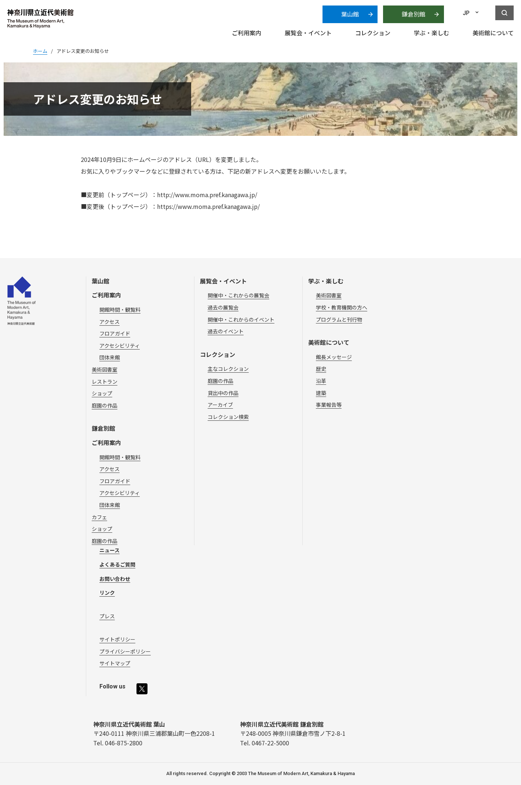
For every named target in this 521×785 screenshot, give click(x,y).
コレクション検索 (228, 416)
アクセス (109, 321)
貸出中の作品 (223, 393)
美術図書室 (104, 369)
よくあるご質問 (117, 564)
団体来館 (109, 357)
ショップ (102, 393)
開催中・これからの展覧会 (238, 295)
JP (466, 13)
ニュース (109, 550)
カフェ (99, 517)
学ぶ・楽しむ (325, 280)
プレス (107, 616)
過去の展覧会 (223, 307)
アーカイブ (220, 404)
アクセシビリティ (119, 345)
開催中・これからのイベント (241, 319)
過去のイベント (226, 331)
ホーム (40, 50)
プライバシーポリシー (125, 651)
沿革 (321, 380)
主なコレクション (228, 368)
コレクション (217, 354)
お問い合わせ (114, 578)
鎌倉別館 (413, 14)
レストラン (104, 381)
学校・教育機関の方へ (341, 307)
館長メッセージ (334, 357)
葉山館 (350, 14)
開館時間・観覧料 (120, 309)
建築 (321, 393)
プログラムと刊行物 (339, 319)
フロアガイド (114, 333)
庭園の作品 (104, 405)
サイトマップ (114, 663)
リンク (107, 592)
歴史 (321, 368)
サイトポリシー (117, 639)
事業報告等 (329, 404)
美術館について (328, 342)
